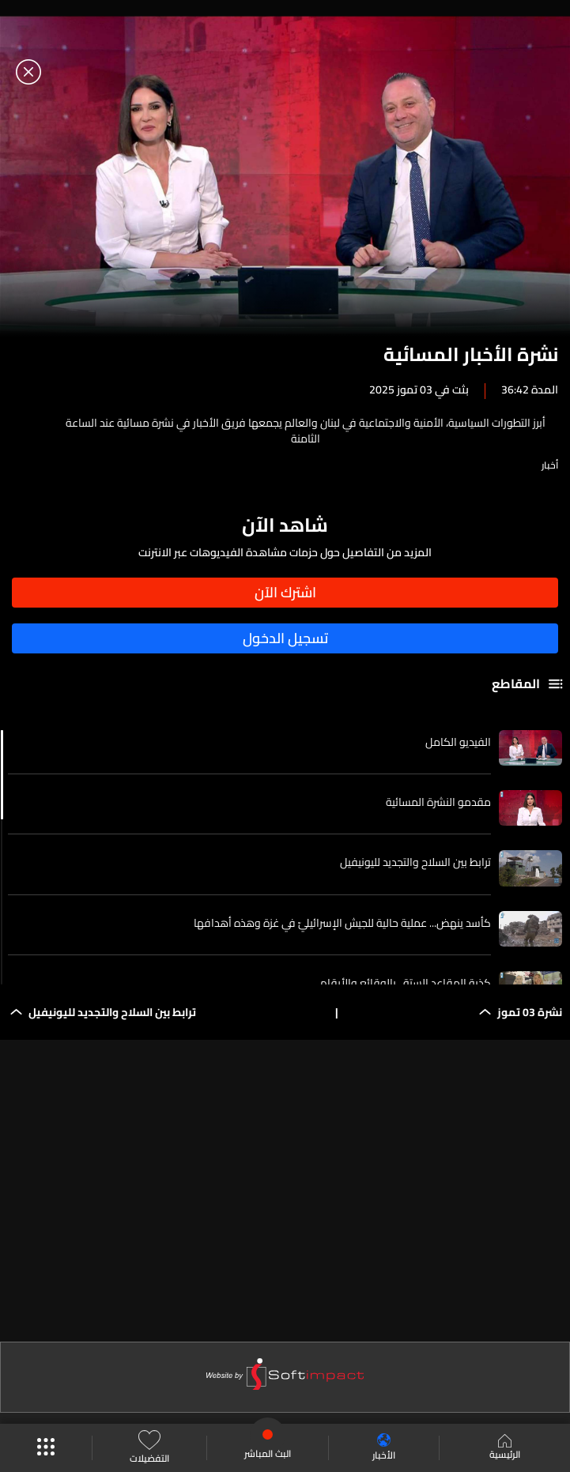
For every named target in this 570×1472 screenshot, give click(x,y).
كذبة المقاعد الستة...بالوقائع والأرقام (405, 983)
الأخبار (383, 1448)
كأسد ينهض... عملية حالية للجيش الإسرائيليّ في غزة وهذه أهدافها (342, 923)
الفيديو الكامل (458, 742)
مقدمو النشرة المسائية (438, 802)
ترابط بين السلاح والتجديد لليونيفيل (415, 862)
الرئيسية (504, 1448)
